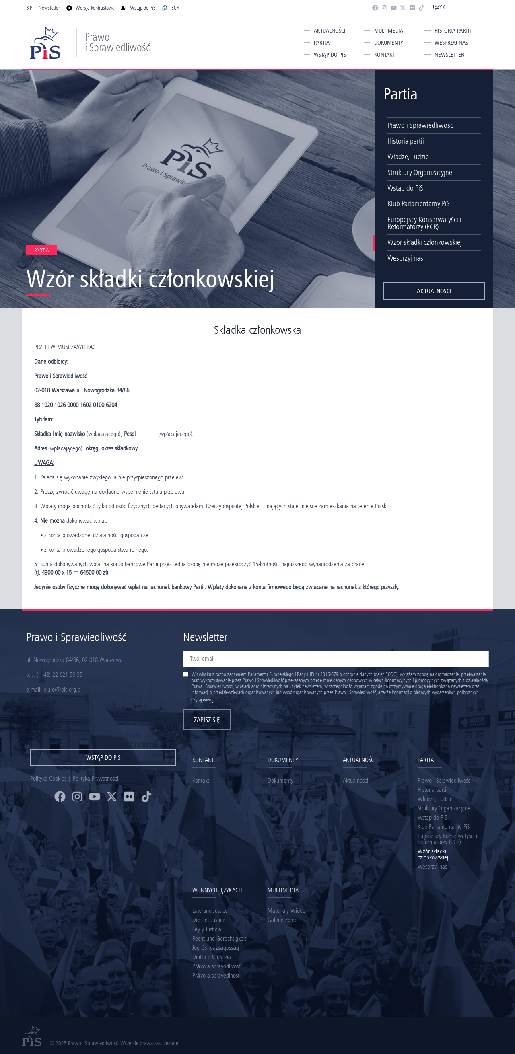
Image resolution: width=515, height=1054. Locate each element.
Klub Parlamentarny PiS (418, 203)
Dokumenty (388, 42)
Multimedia (388, 30)
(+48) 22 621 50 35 (59, 674)
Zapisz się (207, 720)
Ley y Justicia (206, 929)
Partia (322, 42)
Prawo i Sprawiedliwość (117, 42)
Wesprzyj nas (451, 42)
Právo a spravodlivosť (216, 966)
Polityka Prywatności (95, 778)
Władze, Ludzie (408, 156)
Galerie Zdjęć (282, 920)
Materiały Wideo (286, 910)
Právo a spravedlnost (215, 975)
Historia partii (453, 30)
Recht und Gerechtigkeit (219, 938)
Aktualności (330, 30)
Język (439, 6)
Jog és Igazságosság (215, 947)
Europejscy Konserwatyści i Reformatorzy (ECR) (424, 223)
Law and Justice (210, 910)
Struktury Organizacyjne (419, 172)
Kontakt (384, 54)
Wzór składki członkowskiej (424, 242)
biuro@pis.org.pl (62, 689)
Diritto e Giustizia (211, 957)
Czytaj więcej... (204, 700)
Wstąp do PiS (330, 54)
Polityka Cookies (48, 778)
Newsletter (449, 54)
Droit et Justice (208, 920)
